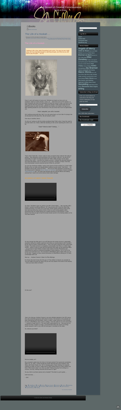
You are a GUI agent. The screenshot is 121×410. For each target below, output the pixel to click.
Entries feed (81, 44)
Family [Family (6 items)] (88, 65)
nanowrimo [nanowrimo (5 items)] (84, 82)
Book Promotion (37, 43)
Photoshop (35, 392)
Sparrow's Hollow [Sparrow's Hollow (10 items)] (83, 88)
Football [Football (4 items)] (92, 65)
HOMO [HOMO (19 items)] (93, 71)
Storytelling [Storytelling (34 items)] (83, 90)
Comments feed (82, 46)
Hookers (58, 390)
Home (56, 25)
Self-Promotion (65, 392)
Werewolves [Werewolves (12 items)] (86, 92)
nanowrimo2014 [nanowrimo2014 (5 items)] (90, 82)
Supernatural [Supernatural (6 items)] (92, 90)
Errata (65, 25)
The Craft (57, 44)
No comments (64, 395)
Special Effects (30, 393)
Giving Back (43, 43)
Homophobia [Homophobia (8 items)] (81, 73)
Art (38, 390)
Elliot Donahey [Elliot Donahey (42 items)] (84, 64)
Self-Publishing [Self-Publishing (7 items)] (89, 86)
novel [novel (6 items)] (95, 82)
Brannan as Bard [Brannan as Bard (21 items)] (84, 61)
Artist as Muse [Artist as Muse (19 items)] (83, 56)
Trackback (70, 395)
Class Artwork (50, 390)
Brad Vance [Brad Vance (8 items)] (91, 58)
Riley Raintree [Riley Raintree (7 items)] (81, 86)
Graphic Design (49, 43)
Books (42, 390)
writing (69, 44)
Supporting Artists (51, 44)
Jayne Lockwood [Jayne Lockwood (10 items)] (83, 75)
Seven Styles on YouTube (48, 175)
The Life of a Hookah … (37, 39)
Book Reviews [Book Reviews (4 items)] (85, 58)
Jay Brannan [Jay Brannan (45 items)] (91, 73)
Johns (63, 390)
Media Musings (64, 43)
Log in (80, 42)
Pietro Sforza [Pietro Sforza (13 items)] (89, 84)
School (57, 392)
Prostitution (50, 392)
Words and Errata (33, 35)
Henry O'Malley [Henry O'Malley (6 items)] (87, 71)
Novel (69, 43)
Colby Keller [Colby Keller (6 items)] (83, 63)
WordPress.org (82, 48)
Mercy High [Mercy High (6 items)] (84, 80)
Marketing (59, 43)
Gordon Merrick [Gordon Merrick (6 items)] (86, 69)
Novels (28, 392)
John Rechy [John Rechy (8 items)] (91, 75)
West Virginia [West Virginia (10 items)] (94, 92)
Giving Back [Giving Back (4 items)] (80, 69)
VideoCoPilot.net (29, 177)
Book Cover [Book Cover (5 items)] (91, 56)
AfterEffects (32, 390)
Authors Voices (30, 43)
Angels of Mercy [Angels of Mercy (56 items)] (86, 54)
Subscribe (85, 114)
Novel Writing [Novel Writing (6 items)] (81, 84)
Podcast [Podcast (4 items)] (95, 84)
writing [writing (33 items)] (81, 94)
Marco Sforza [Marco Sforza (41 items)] (84, 77)
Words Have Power (63, 44)
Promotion (43, 392)
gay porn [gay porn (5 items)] (86, 67)
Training (38, 393)
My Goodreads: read (86, 125)
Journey (54, 43)
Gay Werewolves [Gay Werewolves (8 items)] (93, 67)
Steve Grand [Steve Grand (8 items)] (92, 88)
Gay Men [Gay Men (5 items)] (82, 67)
